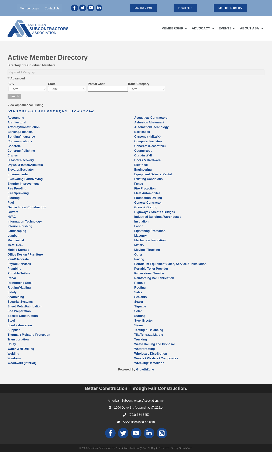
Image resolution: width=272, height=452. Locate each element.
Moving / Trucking (147, 249)
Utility (12, 344)
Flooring (14, 197)
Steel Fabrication (20, 325)
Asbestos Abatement (149, 122)
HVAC (12, 216)
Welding (13, 353)
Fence (138, 183)
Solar (138, 311)
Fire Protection (145, 188)
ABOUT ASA (249, 28)
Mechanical (16, 240)
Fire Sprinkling (18, 193)
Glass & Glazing (145, 207)
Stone (138, 325)
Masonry (140, 235)
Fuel (11, 202)
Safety (12, 292)
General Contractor (148, 202)
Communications (20, 141)
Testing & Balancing (148, 330)
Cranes (13, 155)
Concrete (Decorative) (150, 146)
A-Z (91, 111)
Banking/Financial (20, 131)
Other (138, 254)
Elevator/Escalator (21, 169)
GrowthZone (145, 369)
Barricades (142, 131)
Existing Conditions (148, 179)
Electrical (141, 164)
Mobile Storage (18, 249)
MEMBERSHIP (172, 28)
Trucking (140, 339)
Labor (138, 226)
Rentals (139, 282)
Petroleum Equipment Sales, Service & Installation (170, 264)
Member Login (29, 8)
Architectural (17, 122)
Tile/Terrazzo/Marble (148, 334)
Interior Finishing (20, 226)
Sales (138, 292)
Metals (139, 245)
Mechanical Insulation (150, 240)
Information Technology (25, 221)
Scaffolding (16, 297)
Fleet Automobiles (147, 193)
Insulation (141, 221)
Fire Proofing (17, 188)
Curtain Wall (143, 155)
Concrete (14, 146)
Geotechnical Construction (27, 207)
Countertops (143, 150)
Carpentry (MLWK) (147, 136)
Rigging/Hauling (19, 287)
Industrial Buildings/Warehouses (157, 216)
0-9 (10, 111)
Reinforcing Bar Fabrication (154, 278)
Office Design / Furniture (25, 254)
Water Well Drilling (21, 348)
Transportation (18, 339)
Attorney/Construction (24, 127)
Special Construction (23, 315)
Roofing (140, 287)
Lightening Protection (149, 231)
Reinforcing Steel (20, 282)
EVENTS (225, 28)
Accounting (16, 117)
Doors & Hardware (147, 160)
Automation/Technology (151, 127)
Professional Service (149, 273)
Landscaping (17, 231)
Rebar (12, 278)
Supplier (14, 330)
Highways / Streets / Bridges (154, 212)
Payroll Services (19, 264)
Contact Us (52, 8)
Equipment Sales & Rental (153, 174)
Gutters (13, 212)
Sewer (138, 301)
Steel (11, 320)
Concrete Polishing (21, 150)
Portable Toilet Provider (151, 268)
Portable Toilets (19, 273)
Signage (140, 306)
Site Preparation (19, 311)
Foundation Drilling (148, 197)
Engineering (143, 169)
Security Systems (20, 301)
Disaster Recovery (21, 160)
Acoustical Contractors (151, 117)
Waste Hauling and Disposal (154, 344)
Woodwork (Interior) (22, 363)
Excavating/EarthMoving (25, 179)
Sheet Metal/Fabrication (25, 306)
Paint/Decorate (18, 259)
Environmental (18, 174)
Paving (139, 259)
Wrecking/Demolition (149, 363)
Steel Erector (143, 320)
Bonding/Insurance (21, 136)
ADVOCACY (201, 28)
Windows (14, 358)
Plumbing (14, 268)
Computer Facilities (148, 141)
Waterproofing (144, 348)
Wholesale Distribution (150, 353)
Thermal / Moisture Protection (29, 334)
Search (14, 96)
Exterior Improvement (23, 183)
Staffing (140, 315)
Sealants (140, 297)
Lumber (13, 235)
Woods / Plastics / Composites (156, 358)
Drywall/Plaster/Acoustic (25, 164)
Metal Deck (15, 245)
